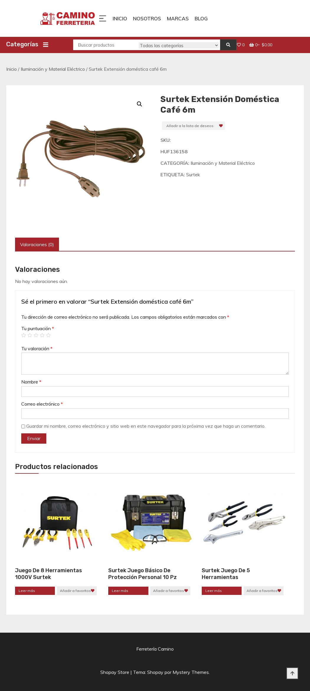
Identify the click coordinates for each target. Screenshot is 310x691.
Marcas (178, 18)
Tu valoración (37, 348)
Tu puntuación (37, 328)
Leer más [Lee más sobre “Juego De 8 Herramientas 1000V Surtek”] (27, 590)
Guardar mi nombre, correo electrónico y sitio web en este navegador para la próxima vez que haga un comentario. (145, 426)
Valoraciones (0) (37, 244)
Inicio (120, 18)
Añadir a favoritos (75, 590)
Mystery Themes (191, 672)
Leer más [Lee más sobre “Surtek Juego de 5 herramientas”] (213, 590)
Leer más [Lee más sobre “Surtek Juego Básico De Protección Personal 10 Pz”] (120, 590)
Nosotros (147, 18)
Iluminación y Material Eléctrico (53, 69)
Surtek (193, 174)
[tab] (37, 244)
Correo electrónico (42, 404)
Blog (201, 18)
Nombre (31, 382)
